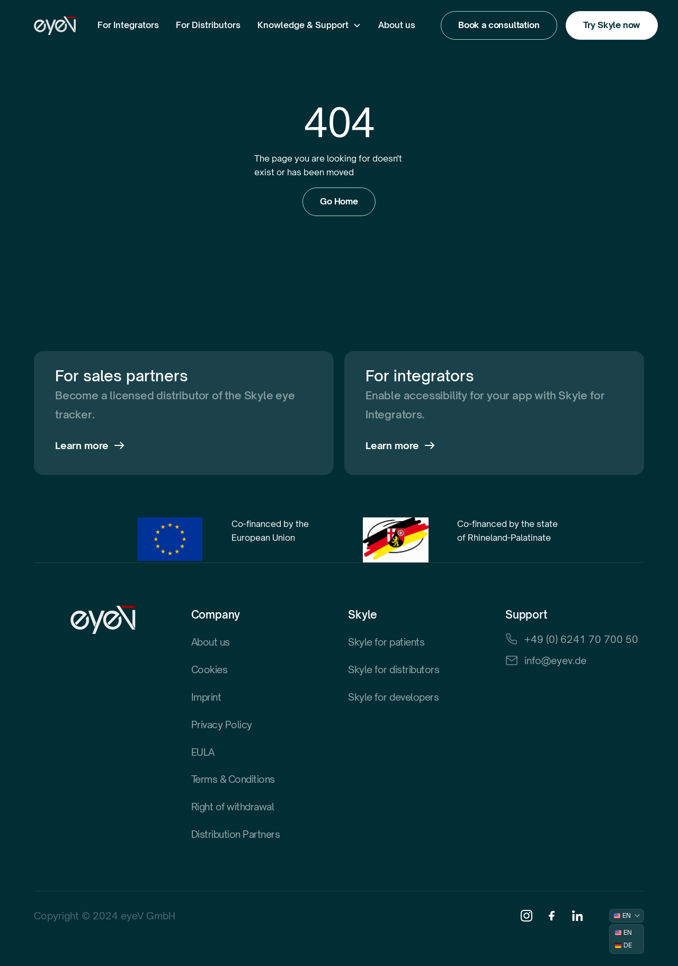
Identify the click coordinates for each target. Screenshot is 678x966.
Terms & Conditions (233, 779)
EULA (203, 752)
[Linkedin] (577, 915)
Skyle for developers (393, 697)
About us (396, 25)
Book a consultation (499, 25)
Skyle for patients (386, 642)
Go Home (339, 201)
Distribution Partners (235, 834)
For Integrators (128, 25)
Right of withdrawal (232, 806)
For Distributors (208, 25)
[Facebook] (552, 915)
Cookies (209, 669)
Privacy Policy (221, 724)
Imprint (206, 697)
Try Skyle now (612, 25)
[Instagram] (526, 915)
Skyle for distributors (393, 669)
